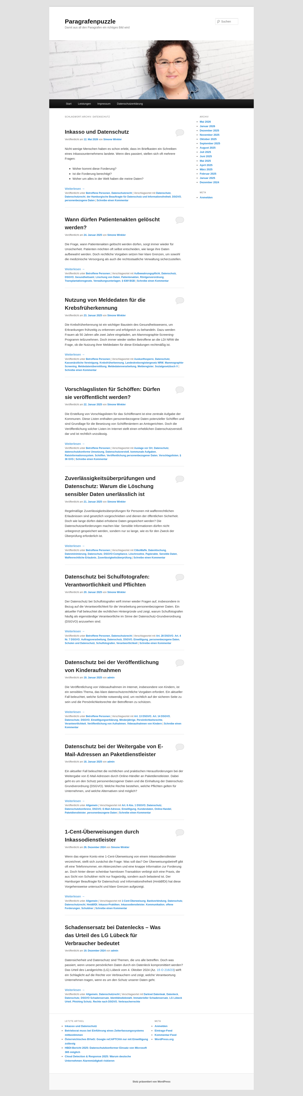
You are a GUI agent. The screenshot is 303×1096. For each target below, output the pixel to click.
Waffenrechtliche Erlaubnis (80, 557)
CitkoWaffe (140, 550)
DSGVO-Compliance (115, 554)
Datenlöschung (157, 550)
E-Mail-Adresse (111, 809)
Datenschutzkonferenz (78, 809)
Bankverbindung (156, 900)
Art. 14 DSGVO (161, 716)
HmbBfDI (92, 904)
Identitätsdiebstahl (121, 998)
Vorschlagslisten (168, 455)
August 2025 (207, 147)
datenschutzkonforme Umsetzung (84, 451)
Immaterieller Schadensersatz (150, 998)
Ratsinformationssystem (79, 455)
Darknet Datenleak (154, 994)
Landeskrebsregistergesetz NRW (144, 362)
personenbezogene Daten (80, 200)
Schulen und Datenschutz (80, 643)
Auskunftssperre (144, 359)
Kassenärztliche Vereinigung (81, 362)
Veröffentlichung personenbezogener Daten (132, 455)
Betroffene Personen (98, 193)
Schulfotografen (105, 643)
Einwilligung (141, 639)
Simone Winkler (112, 139)
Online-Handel (163, 809)
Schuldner (87, 908)
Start (68, 103)
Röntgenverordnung (152, 277)
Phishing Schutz (81, 1001)
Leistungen (84, 103)
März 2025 (206, 169)
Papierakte (152, 554)
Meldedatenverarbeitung (122, 366)
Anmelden (206, 197)
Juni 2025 (206, 156)
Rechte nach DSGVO (105, 1001)
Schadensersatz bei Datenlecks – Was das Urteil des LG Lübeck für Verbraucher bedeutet (113, 935)
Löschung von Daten (108, 277)
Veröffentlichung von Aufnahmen (106, 723)
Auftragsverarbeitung (93, 639)
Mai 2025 (205, 160)
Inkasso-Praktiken (109, 904)
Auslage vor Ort (143, 448)
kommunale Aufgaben (143, 451)
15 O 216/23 (165, 970)
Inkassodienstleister (133, 904)
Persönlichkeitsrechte (149, 720)
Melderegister (146, 366)
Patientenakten (130, 277)
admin (110, 677)
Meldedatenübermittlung (92, 366)
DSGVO (176, 196)
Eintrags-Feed (163, 1030)
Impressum (103, 103)
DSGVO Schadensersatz (95, 998)
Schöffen (100, 455)
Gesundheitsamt (84, 277)
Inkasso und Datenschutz (97, 132)
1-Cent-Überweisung (134, 900)
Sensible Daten (168, 554)
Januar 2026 (207, 126)
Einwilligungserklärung (104, 720)
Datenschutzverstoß (117, 451)
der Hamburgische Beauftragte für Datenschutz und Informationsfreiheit (129, 196)
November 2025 (209, 134)
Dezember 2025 (209, 130)
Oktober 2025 (208, 139)
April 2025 (206, 165)
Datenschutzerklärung (130, 103)
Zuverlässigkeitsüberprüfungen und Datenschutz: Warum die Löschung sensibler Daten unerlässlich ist (110, 486)
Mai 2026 (205, 121)
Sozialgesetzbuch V (166, 366)
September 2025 (210, 143)
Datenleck (172, 994)
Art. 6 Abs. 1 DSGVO (133, 805)
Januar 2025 (207, 178)
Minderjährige (127, 720)
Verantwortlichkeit (126, 643)
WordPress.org (164, 1039)
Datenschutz (163, 193)
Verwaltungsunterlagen (106, 280)
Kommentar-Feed (165, 1034)
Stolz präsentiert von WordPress (151, 1081)
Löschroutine (136, 554)
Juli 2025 (205, 152)
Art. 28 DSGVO (164, 635)
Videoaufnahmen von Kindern (144, 723)
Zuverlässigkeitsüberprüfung (114, 557)
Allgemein (92, 805)
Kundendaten (145, 809)
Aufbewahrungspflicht (147, 273)
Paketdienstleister (75, 812)
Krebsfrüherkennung (112, 362)
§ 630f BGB (128, 280)
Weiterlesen (75, 188)
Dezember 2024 (209, 182)
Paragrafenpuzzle (90, 21)
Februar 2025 (208, 173)
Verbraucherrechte (129, 1001)
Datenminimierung (75, 554)
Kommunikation (155, 904)
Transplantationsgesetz (78, 280)
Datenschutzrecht (121, 193)
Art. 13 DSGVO (142, 716)
